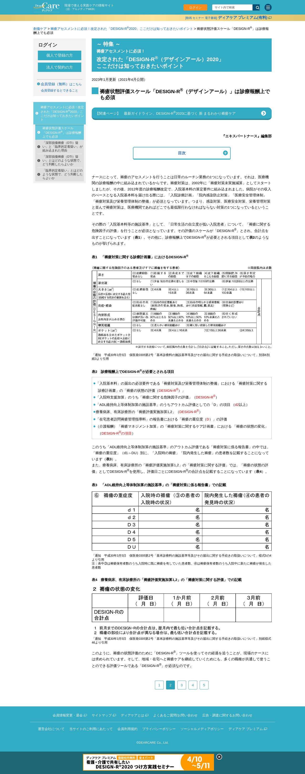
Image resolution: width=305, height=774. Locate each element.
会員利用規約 (127, 729)
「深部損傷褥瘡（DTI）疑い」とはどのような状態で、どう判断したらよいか (62, 160)
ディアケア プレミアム (246, 729)
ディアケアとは (132, 715)
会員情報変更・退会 (68, 715)
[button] (182, 153)
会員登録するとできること (59, 90)
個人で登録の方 (59, 55)
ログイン (195, 7)
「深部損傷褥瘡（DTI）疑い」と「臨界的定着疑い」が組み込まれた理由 (62, 146)
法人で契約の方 (59, 67)
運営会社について (51, 729)
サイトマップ (102, 715)
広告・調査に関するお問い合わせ (227, 715)
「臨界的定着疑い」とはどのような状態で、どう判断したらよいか (62, 174)
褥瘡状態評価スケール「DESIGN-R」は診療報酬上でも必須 (61, 132)
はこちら (61, 84)
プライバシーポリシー (159, 729)
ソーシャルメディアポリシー (202, 729)
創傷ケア (40, 29)
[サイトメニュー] (268, 7)
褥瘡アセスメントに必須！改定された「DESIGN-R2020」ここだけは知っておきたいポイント (122, 29)
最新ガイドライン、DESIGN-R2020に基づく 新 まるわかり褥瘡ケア (180, 113)
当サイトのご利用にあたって (91, 729)
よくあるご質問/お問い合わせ (175, 715)
